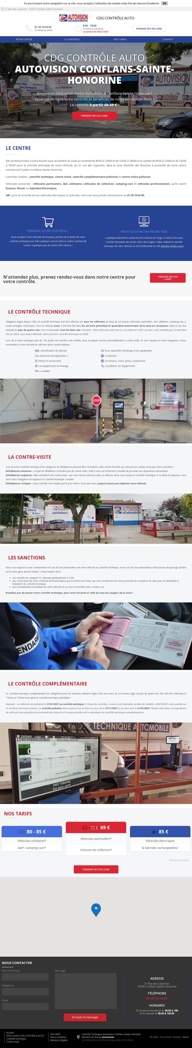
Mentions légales (59, 1040)
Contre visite (12, 1041)
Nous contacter (58, 1037)
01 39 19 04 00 (42, 27)
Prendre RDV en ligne (149, 28)
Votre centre (24, 39)
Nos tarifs (120, 39)
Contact (168, 39)
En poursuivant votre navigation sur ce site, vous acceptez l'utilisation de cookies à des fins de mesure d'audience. (96, 3)
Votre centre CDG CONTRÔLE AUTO (25, 1035)
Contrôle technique (16, 1038)
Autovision (108, 1037)
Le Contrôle (72, 39)
